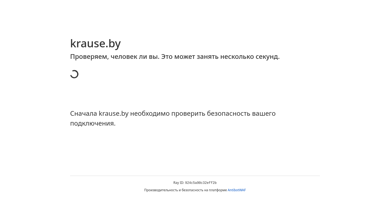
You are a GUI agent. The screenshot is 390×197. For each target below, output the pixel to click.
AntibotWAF (237, 190)
